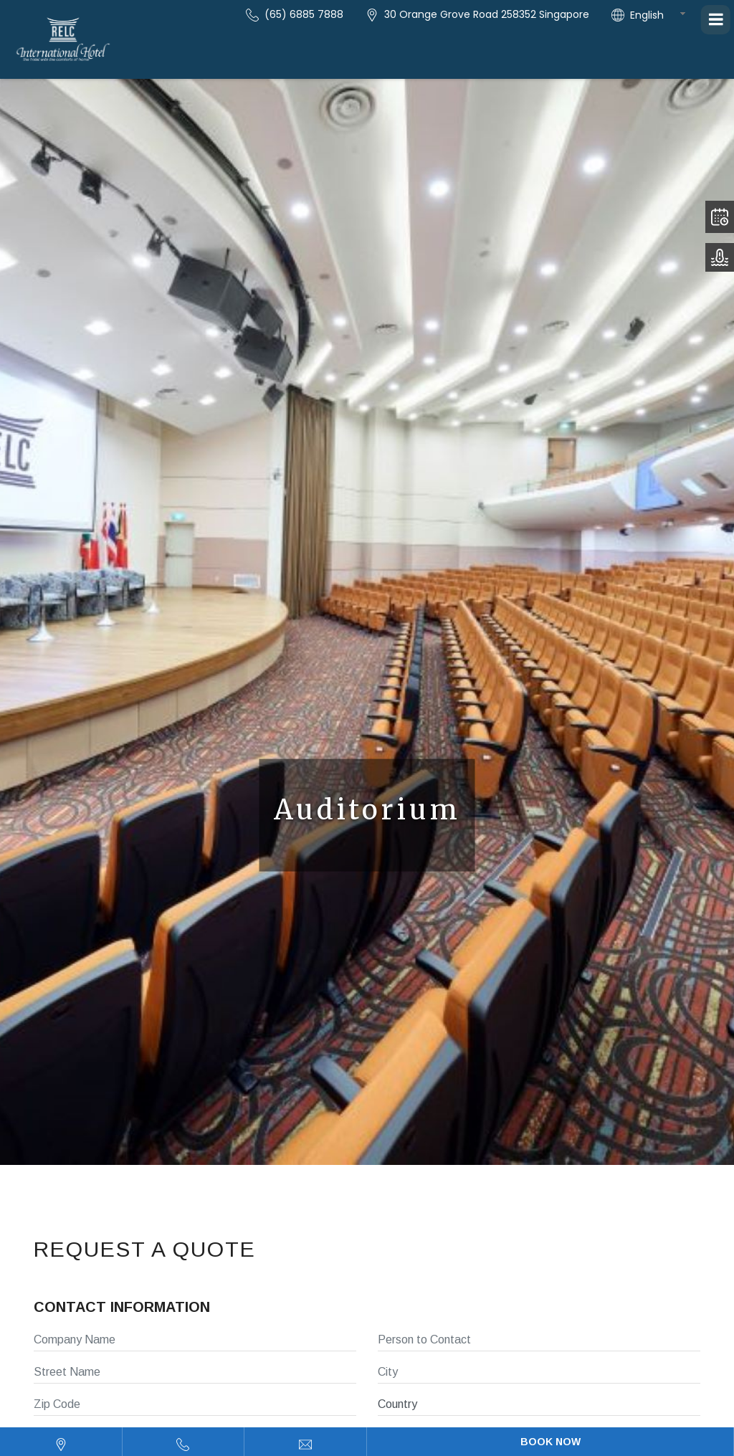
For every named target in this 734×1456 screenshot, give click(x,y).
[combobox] (662, 15)
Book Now (550, 1441)
